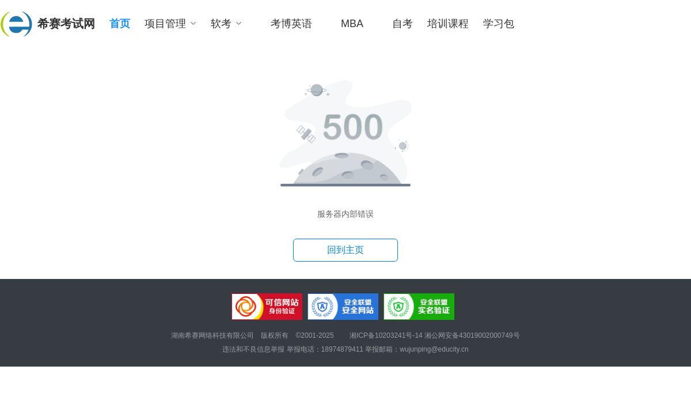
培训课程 (448, 23)
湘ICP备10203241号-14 (387, 335)
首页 (119, 23)
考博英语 (291, 23)
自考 (402, 23)
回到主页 (345, 250)
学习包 (498, 23)
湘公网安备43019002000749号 (471, 335)
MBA (352, 23)
